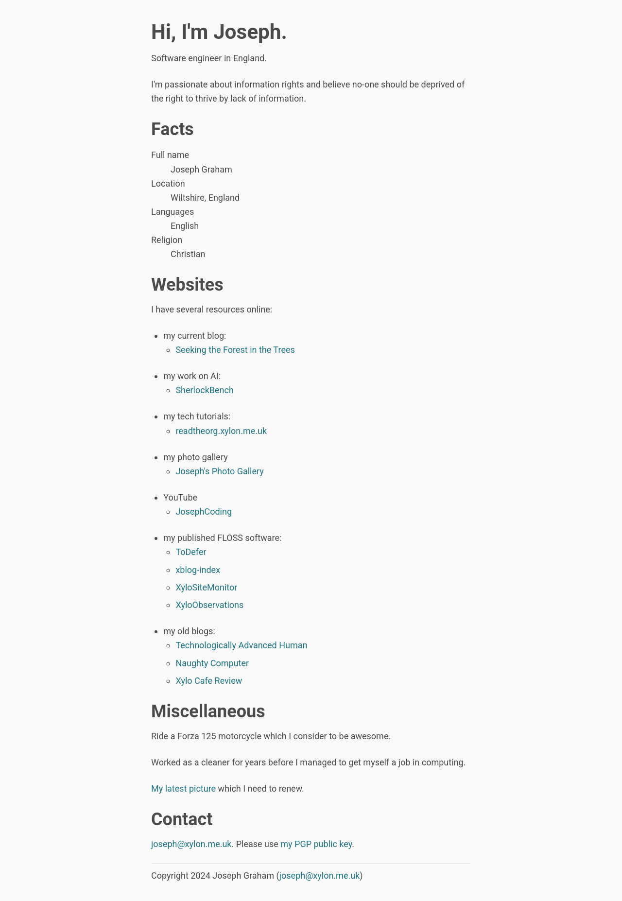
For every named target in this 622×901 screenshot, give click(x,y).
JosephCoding (203, 511)
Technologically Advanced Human (241, 645)
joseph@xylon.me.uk (191, 844)
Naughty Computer (212, 663)
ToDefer (190, 552)
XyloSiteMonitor (206, 587)
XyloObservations (209, 605)
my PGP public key (316, 844)
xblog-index (197, 570)
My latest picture (183, 788)
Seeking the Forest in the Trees (234, 350)
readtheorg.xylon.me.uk (221, 431)
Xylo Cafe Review (208, 681)
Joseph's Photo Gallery (219, 471)
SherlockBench (204, 390)
